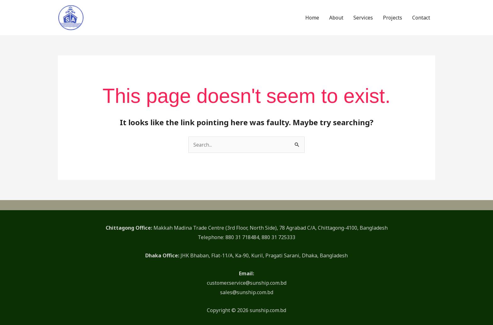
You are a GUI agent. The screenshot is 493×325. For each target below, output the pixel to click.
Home (312, 15)
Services (363, 15)
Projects (392, 15)
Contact (421, 15)
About (336, 15)
